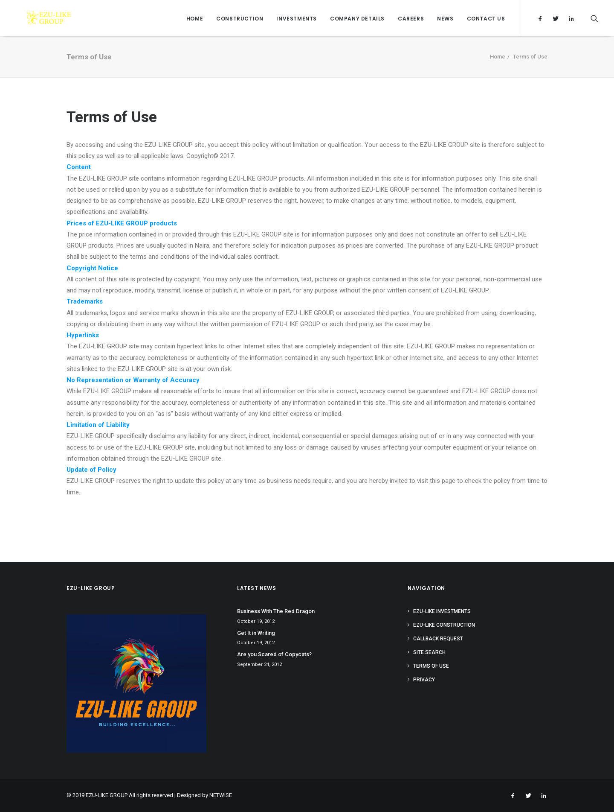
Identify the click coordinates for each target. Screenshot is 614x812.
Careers (411, 18)
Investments (296, 18)
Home (194, 18)
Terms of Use (431, 666)
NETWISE (220, 795)
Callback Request (438, 639)
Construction (239, 18)
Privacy (424, 680)
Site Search (429, 652)
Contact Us (486, 18)
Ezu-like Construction (444, 625)
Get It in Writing (256, 633)
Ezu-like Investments (442, 611)
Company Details (357, 18)
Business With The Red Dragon (276, 611)
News (445, 18)
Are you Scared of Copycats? (274, 654)
